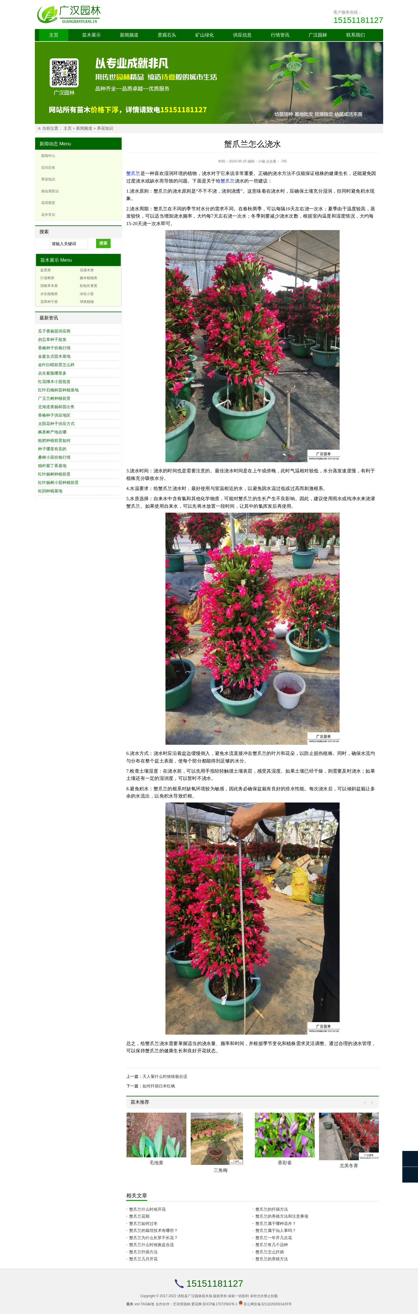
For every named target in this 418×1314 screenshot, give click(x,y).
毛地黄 (156, 1162)
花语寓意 (48, 203)
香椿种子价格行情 (54, 348)
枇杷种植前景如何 (54, 440)
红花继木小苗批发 (54, 381)
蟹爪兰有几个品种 (271, 1244)
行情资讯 (280, 34)
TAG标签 (148, 1304)
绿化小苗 (87, 294)
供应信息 (242, 34)
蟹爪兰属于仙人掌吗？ (275, 1230)
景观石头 (167, 34)
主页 (53, 34)
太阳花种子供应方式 (56, 423)
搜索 (103, 243)
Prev (366, 1103)
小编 (261, 161)
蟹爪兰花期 (139, 1216)
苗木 (129, 1304)
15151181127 (358, 20)
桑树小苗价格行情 (54, 457)
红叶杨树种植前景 (54, 474)
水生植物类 (49, 294)
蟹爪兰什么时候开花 (147, 1209)
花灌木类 (87, 270)
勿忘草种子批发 (52, 339)
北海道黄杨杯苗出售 (56, 406)
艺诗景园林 (181, 1304)
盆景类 (45, 270)
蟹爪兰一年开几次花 (273, 1237)
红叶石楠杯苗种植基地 (58, 390)
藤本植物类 (88, 278)
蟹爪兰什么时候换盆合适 (151, 1244)
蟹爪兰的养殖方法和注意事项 (281, 1216)
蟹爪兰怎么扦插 (269, 1252)
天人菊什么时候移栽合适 (165, 1076)
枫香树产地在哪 (52, 432)
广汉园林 (318, 34)
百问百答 (48, 168)
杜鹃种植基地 (50, 491)
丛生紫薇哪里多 (52, 373)
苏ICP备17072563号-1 (220, 1304)
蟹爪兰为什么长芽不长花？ (153, 1237)
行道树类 (47, 278)
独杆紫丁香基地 (52, 465)
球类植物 (87, 302)
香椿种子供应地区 (54, 415)
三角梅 (221, 1170)
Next (371, 1103)
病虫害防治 (50, 191)
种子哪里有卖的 (52, 449)
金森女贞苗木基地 (54, 356)
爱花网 (196, 1304)
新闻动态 (48, 143)
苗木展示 (91, 34)
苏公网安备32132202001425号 (267, 1304)
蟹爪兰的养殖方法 (271, 1259)
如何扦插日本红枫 (159, 1086)
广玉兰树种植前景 (54, 398)
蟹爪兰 (133, 173)
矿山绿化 (204, 34)
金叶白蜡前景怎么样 (56, 364)
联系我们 (355, 34)
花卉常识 (48, 215)
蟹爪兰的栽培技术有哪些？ (153, 1230)
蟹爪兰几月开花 (143, 1259)
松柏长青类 (88, 286)
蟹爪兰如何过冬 (143, 1223)
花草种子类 (49, 302)
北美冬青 (349, 1165)
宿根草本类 (49, 286)
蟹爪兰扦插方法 (143, 1252)
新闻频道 (129, 34)
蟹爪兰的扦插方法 (271, 1209)
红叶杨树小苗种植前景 (58, 482)
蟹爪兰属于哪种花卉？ (275, 1223)
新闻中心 (48, 156)
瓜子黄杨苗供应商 (54, 331)
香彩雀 (285, 1162)
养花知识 (105, 128)
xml (137, 1304)
